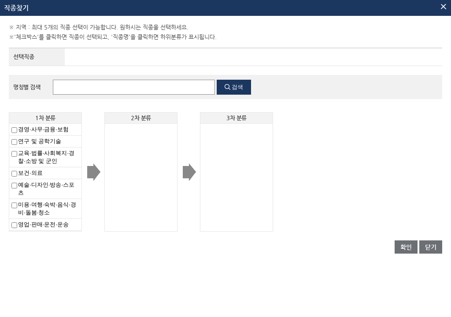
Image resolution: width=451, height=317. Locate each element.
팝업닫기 (443, 6)
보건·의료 (30, 173)
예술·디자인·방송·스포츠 (46, 188)
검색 (237, 87)
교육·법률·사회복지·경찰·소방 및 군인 (46, 157)
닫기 (430, 247)
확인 (406, 247)
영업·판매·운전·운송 (43, 224)
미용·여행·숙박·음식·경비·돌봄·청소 (47, 208)
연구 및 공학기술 (39, 141)
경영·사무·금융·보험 (43, 129)
